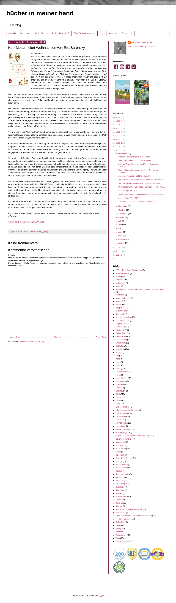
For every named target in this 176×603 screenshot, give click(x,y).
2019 (118, 143)
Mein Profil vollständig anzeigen (141, 47)
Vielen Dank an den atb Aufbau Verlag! (26, 222)
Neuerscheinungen (123, 439)
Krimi (118, 394)
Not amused (121, 448)
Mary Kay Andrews (123, 429)
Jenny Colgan (121, 378)
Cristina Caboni (122, 311)
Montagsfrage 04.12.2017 (128, 198)
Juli (120, 221)
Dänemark (120, 314)
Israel (118, 365)
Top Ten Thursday (123, 519)
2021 (118, 136)
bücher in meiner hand (40, 13)
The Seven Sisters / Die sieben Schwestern (134, 516)
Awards (119, 304)
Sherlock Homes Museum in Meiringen (134, 157)
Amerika (119, 280)
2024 (118, 125)
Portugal (119, 461)
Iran (117, 356)
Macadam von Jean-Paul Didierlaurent (134, 176)
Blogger (100, 595)
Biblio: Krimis (25, 33)
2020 (118, 139)
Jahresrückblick (122, 372)
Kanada (119, 388)
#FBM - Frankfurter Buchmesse (129, 270)
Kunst (118, 404)
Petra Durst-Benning (124, 458)
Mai (120, 228)
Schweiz (119, 493)
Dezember (123, 154)
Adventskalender (122, 273)
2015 (118, 251)
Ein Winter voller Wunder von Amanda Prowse (137, 202)
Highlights (120, 346)
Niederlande (121, 442)
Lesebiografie (121, 413)
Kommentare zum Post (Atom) (31, 342)
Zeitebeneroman (122, 541)
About (102, 33)
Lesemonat (120, 416)
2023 (118, 128)
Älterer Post (101, 337)
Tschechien (120, 522)
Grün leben (120, 343)
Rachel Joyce (121, 468)
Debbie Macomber (123, 317)
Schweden (120, 490)
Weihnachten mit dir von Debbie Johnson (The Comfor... (141, 187)
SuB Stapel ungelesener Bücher (129, 509)
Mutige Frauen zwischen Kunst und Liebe (133, 436)
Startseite (12, 33)
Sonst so (119, 503)
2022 (118, 132)
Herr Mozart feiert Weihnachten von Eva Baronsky (139, 183)
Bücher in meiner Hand (141, 42)
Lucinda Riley (121, 423)
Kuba (118, 400)
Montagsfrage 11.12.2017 (128, 191)
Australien (120, 295)
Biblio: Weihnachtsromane (85, 33)
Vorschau (119, 532)
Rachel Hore (121, 464)
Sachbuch (120, 477)
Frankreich (120, 330)
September (123, 214)
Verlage (119, 528)
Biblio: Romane (41, 33)
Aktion (118, 277)
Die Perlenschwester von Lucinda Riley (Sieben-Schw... (141, 194)
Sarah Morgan (121, 484)
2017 (118, 150)
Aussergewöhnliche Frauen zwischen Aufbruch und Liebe (139, 289)
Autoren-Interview (123, 298)
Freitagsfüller (121, 333)
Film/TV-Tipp (121, 327)
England (119, 324)
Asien (118, 286)
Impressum (113, 33)
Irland (118, 359)
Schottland (120, 487)
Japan (118, 375)
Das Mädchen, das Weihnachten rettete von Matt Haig (140, 180)
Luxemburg (120, 426)
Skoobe (119, 500)
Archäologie (120, 283)
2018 (118, 147)
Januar (121, 243)
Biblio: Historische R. (61, 33)
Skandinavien (121, 496)
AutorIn (119, 301)
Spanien (119, 506)
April (120, 232)
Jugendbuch (121, 381)
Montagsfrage (121, 432)
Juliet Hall (120, 384)
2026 (118, 117)
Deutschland (121, 320)
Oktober (122, 210)
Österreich (120, 455)
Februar (121, 239)
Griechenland (121, 340)
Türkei (118, 525)
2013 (118, 259)
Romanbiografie (122, 474)
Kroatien (119, 397)
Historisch (120, 349)
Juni (120, 225)
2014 (118, 255)
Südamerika (121, 512)
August (121, 217)
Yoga (118, 538)
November (123, 206)
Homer (118, 352)
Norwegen (120, 445)
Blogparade (120, 308)
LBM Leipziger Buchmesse (127, 410)
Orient (118, 452)
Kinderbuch (120, 391)
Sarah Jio (120, 480)
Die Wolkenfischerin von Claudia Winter (134, 160)
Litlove (118, 420)
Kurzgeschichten (122, 407)
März (120, 236)
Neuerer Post (14, 337)
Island (118, 362)
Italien (118, 368)
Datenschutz (127, 33)
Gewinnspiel (121, 336)
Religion (119, 471)
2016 (118, 248)
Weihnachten (121, 535)
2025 (118, 121)
